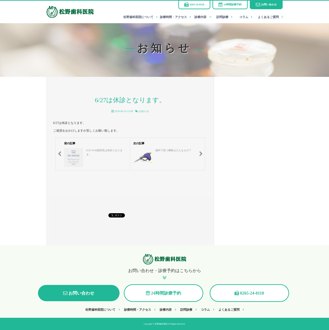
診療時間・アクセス (173, 17)
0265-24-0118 (197, 4)
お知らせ (144, 111)
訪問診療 (222, 17)
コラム (243, 17)
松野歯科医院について (138, 17)
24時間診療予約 (233, 4)
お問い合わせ (269, 4)
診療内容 (200, 17)
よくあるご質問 (268, 17)
